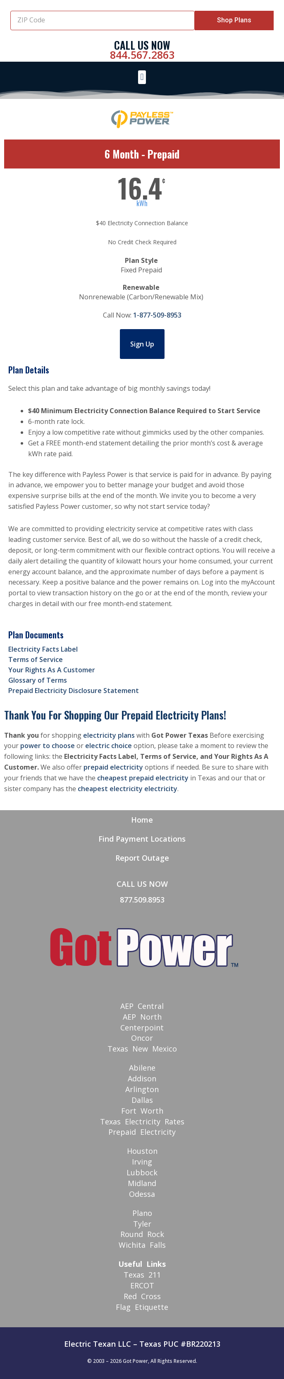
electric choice (108, 745)
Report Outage (142, 858)
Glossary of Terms (37, 680)
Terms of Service (35, 659)
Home (142, 820)
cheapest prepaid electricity (143, 777)
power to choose (47, 745)
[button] (142, 77)
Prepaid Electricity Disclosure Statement (73, 690)
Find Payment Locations (142, 839)
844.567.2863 (142, 55)
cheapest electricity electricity (127, 788)
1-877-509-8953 (157, 315)
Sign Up (142, 344)
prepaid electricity (113, 767)
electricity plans (109, 735)
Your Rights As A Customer (51, 669)
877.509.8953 (142, 900)
